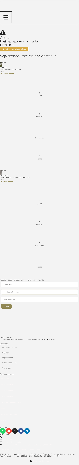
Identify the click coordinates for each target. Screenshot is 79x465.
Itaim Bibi (4, 408)
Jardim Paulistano (8, 390)
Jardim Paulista (7, 396)
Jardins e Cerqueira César (11, 402)
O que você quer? (9, 363)
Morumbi (4, 420)
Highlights (6, 352)
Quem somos (7, 368)
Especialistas (7, 358)
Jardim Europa (6, 378)
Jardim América (7, 384)
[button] (6, 306)
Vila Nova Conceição (9, 414)
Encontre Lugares (9, 347)
